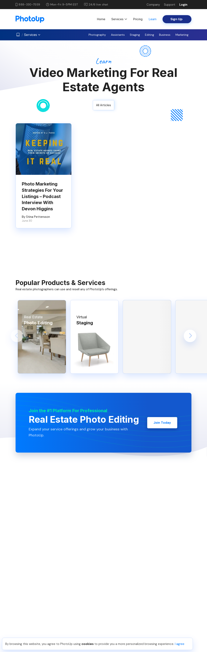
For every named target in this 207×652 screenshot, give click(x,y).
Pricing (138, 19)
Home (101, 19)
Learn (152, 19)
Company (153, 5)
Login (183, 5)
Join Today (162, 422)
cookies (87, 644)
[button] (17, 336)
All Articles (103, 105)
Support (169, 5)
